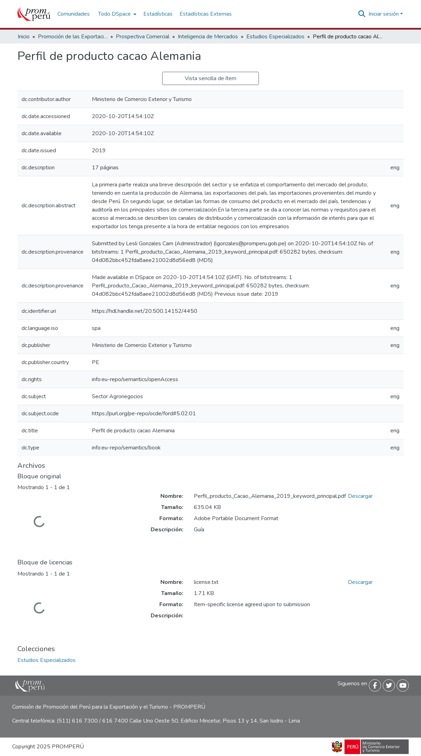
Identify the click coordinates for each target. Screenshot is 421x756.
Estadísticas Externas (206, 14)
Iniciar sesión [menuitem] (383, 14)
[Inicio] (33, 14)
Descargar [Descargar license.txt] (360, 582)
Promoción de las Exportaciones (73, 36)
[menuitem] (116, 14)
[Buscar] (362, 14)
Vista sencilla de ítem (210, 78)
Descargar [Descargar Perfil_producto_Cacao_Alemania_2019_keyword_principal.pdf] (360, 496)
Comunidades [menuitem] (73, 14)
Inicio (24, 36)
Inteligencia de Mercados (208, 36)
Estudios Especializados (275, 36)
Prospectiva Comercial (142, 36)
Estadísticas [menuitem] (158, 14)
